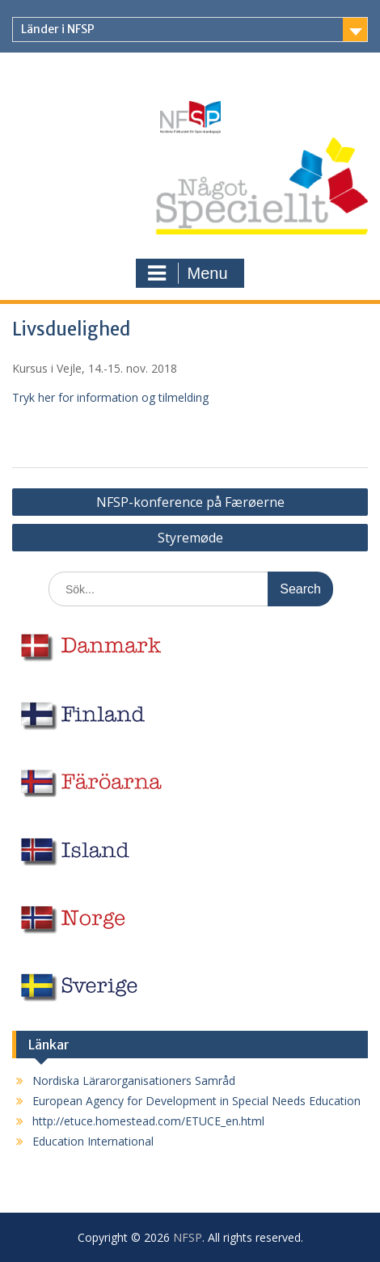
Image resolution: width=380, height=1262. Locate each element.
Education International (93, 1141)
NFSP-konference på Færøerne (190, 502)
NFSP (187, 1237)
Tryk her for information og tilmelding (110, 397)
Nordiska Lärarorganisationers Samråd (133, 1080)
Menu (187, 273)
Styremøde (190, 538)
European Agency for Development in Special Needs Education (196, 1100)
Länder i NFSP (58, 29)
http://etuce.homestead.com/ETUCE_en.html (148, 1121)
